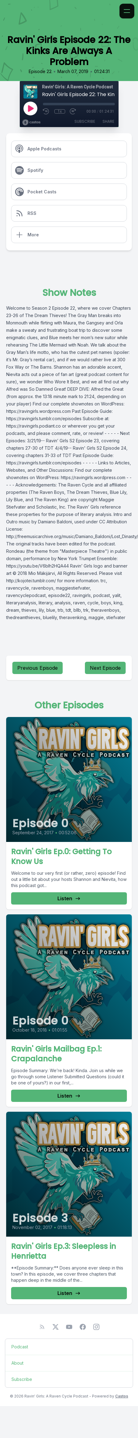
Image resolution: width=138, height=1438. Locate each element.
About (17, 1363)
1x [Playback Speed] (60, 111)
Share (108, 121)
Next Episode (105, 668)
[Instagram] (96, 1326)
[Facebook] (82, 1326)
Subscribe (84, 121)
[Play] (30, 108)
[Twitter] (55, 1326)
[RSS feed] (42, 1326)
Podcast (19, 1346)
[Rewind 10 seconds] (46, 111)
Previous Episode (37, 668)
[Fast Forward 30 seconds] (73, 111)
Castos (121, 1396)
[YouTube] (69, 1326)
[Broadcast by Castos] (31, 122)
